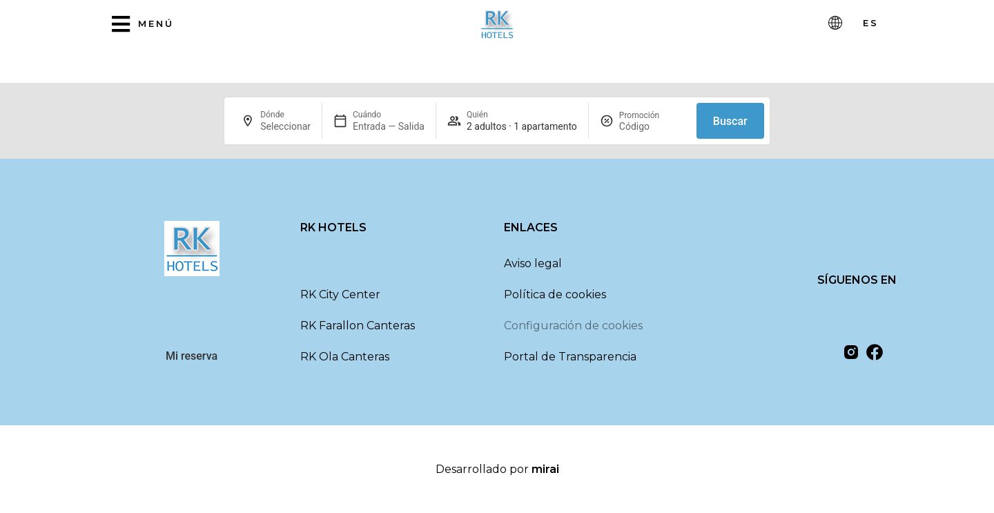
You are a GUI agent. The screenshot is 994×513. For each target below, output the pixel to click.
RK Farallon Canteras (357, 325)
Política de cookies (555, 294)
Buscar (730, 121)
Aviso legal (533, 263)
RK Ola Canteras (344, 356)
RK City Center (340, 294)
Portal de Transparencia (570, 356)
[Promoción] (652, 126)
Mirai (545, 469)
